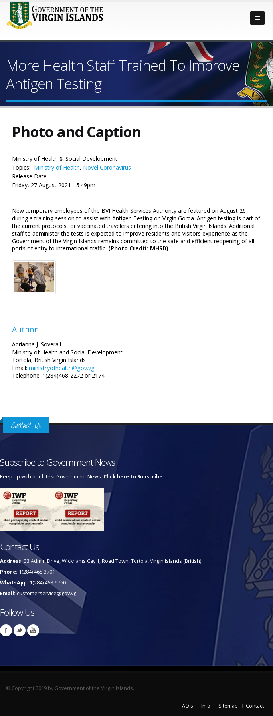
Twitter (20, 630)
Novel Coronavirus (107, 167)
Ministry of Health (57, 167)
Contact (255, 705)
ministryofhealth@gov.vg (62, 368)
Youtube (33, 630)
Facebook (6, 630)
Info (205, 705)
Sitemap (228, 705)
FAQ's (186, 705)
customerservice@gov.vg (46, 593)
